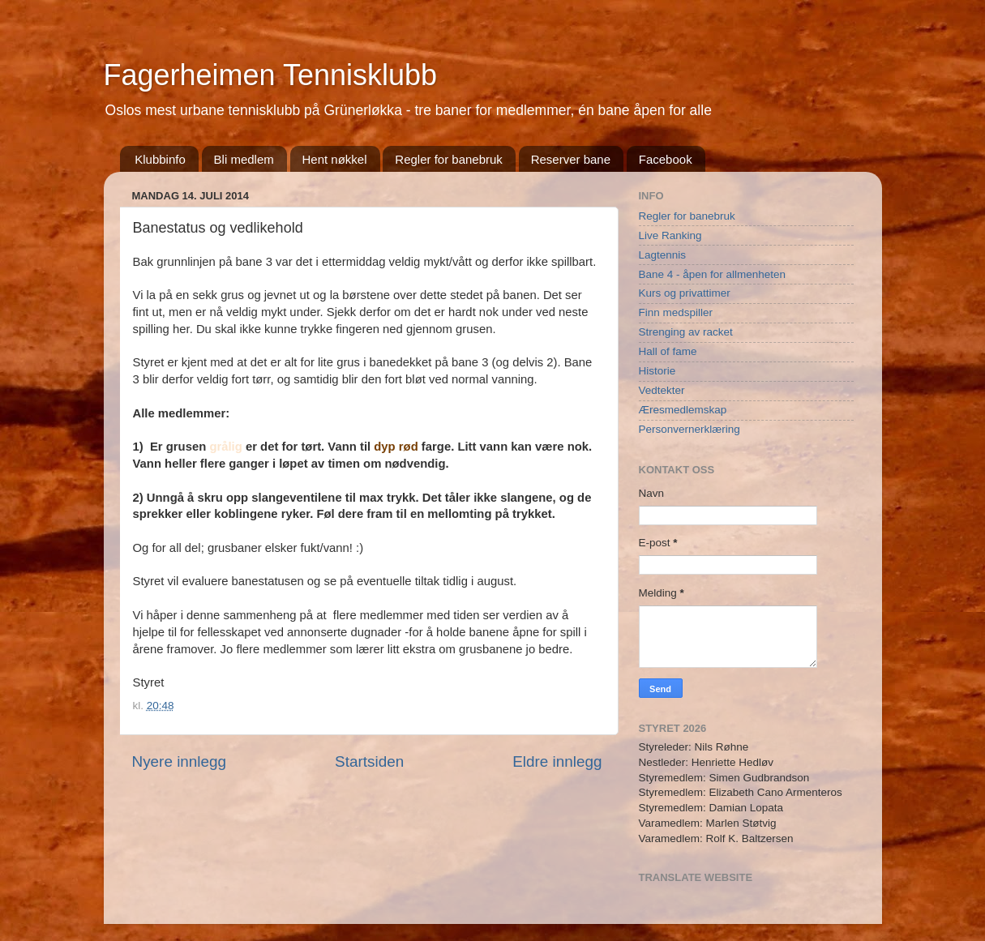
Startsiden (369, 761)
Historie (657, 371)
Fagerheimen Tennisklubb (271, 75)
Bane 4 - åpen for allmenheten (712, 274)
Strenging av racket (686, 332)
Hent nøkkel (334, 159)
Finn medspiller (676, 312)
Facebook (665, 159)
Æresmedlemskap (683, 410)
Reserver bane (570, 159)
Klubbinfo (160, 159)
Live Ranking (670, 235)
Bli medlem (244, 159)
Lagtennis (663, 255)
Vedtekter (662, 390)
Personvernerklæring (689, 429)
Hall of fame (668, 351)
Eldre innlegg (557, 761)
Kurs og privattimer (684, 293)
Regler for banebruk (449, 159)
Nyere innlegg (179, 761)
